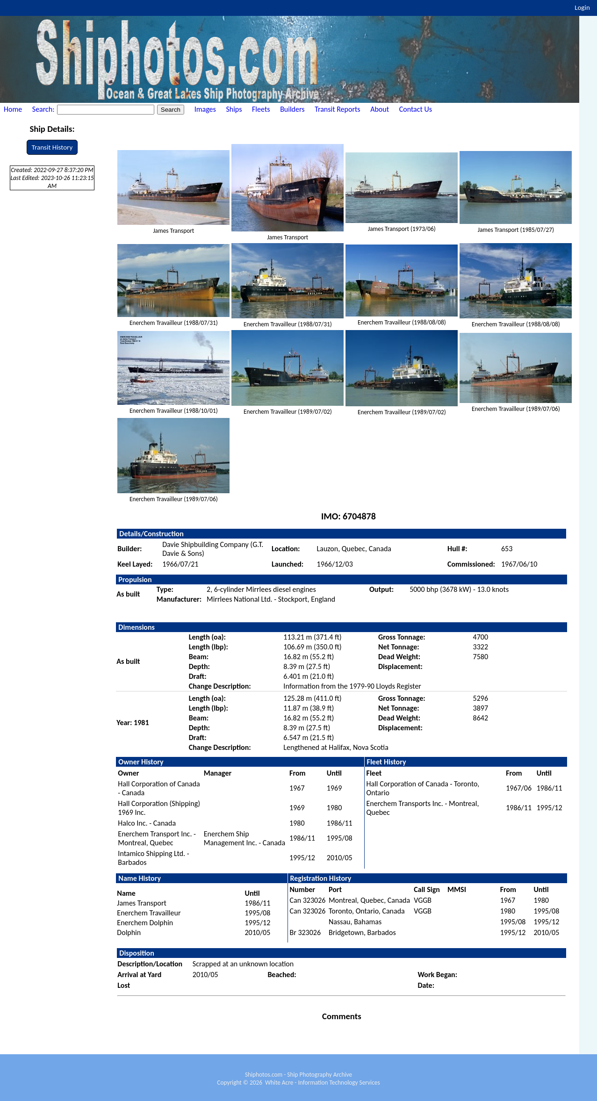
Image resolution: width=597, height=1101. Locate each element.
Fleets (261, 109)
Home (13, 109)
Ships (234, 109)
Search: (44, 109)
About (379, 109)
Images (205, 109)
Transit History (52, 147)
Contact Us (415, 109)
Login (582, 7)
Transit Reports (337, 109)
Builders (292, 109)
